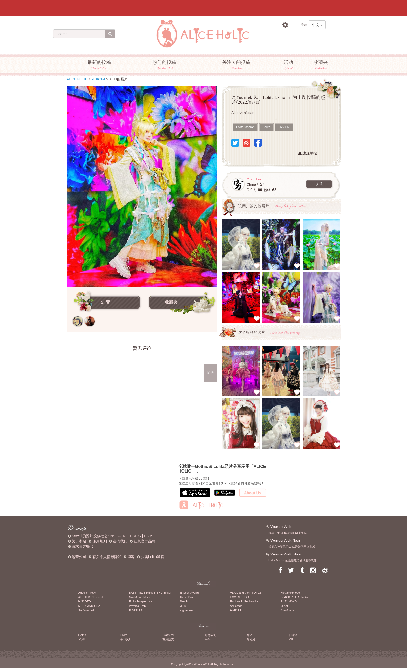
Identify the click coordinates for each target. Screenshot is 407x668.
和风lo (82, 639)
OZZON (284, 127)
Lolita (266, 127)
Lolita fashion (245, 127)
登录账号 (290, 36)
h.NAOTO (84, 601)
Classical (168, 635)
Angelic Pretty (87, 592)
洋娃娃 (251, 639)
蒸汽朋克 (168, 639)
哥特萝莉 (210, 635)
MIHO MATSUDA (89, 605)
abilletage (236, 605)
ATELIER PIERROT (91, 597)
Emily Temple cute (140, 601)
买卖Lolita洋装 (152, 557)
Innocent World (189, 592)
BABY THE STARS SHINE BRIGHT (151, 592)
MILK (183, 605)
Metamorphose (290, 592)
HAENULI (236, 610)
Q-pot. (285, 605)
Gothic (82, 635)
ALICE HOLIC (77, 79)
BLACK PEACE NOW (294, 597)
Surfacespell (86, 610)
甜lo (249, 635)
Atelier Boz (186, 597)
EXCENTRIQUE (240, 597)
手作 (208, 639)
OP (291, 639)
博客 (131, 557)
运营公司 (79, 557)
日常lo (293, 635)
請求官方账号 (82, 546)
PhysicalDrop (137, 605)
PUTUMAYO (289, 601)
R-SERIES (136, 610)
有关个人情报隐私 (106, 557)
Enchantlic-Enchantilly (244, 601)
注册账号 (320, 36)
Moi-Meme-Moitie (140, 597)
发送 (210, 372)
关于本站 (79, 541)
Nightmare (186, 610)
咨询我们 (120, 541)
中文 (317, 25)
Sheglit (184, 601)
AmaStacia (288, 610)
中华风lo (125, 639)
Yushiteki (98, 79)
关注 (319, 184)
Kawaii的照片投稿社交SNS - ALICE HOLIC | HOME (113, 536)
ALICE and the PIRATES (246, 592)
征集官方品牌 (144, 541)
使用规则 (99, 541)
